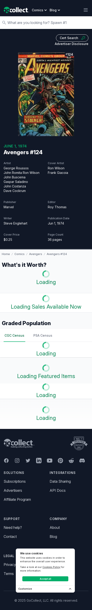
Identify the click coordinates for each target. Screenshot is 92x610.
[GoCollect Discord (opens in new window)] (82, 460)
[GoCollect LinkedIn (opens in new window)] (38, 460)
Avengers (35, 254)
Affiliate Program (17, 499)
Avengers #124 (57, 254)
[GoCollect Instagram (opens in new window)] (17, 460)
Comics (19, 254)
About (55, 527)
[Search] (48, 22)
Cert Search (72, 38)
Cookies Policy (51, 567)
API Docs (58, 490)
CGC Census (14, 335)
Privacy (10, 564)
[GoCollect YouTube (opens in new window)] (49, 460)
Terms (9, 573)
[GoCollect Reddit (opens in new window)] (71, 460)
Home (6, 254)
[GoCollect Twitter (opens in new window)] (28, 460)
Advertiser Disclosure (71, 44)
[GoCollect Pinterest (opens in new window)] (60, 460)
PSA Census (42, 335)
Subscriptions (15, 481)
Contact (10, 536)
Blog (53, 536)
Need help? (13, 527)
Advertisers (13, 490)
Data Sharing (60, 481)
